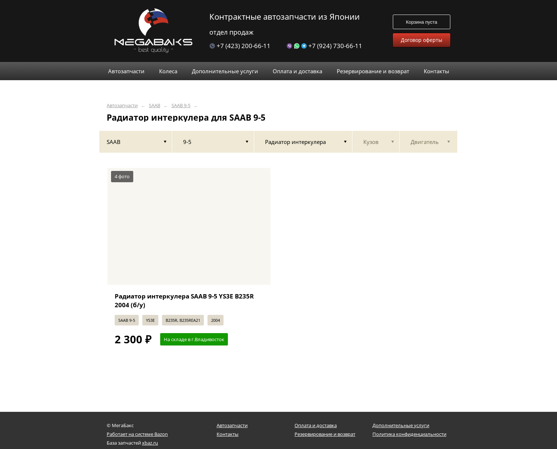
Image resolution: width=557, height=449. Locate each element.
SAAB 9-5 (180, 105)
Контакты (227, 434)
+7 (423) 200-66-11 (239, 46)
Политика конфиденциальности (409, 434)
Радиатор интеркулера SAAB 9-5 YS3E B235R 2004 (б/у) (184, 300)
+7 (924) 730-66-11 (324, 46)
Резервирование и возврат (325, 434)
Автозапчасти (122, 105)
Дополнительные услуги (400, 425)
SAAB (154, 105)
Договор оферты (421, 39)
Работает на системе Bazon (137, 434)
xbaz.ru (150, 443)
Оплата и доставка (316, 425)
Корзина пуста (421, 22)
